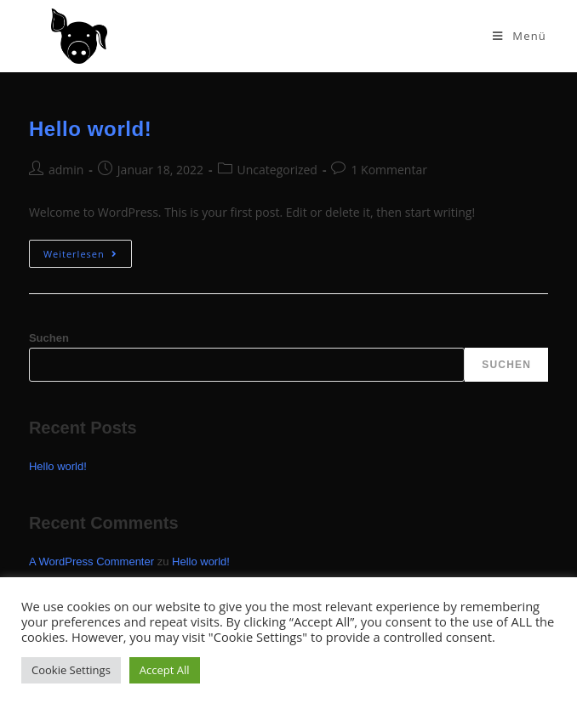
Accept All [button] (165, 670)
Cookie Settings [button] (71, 670)
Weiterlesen (87, 250)
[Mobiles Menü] (519, 36)
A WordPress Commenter (91, 561)
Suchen (49, 338)
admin (66, 170)
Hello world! (90, 128)
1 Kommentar (389, 170)
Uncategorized (277, 170)
